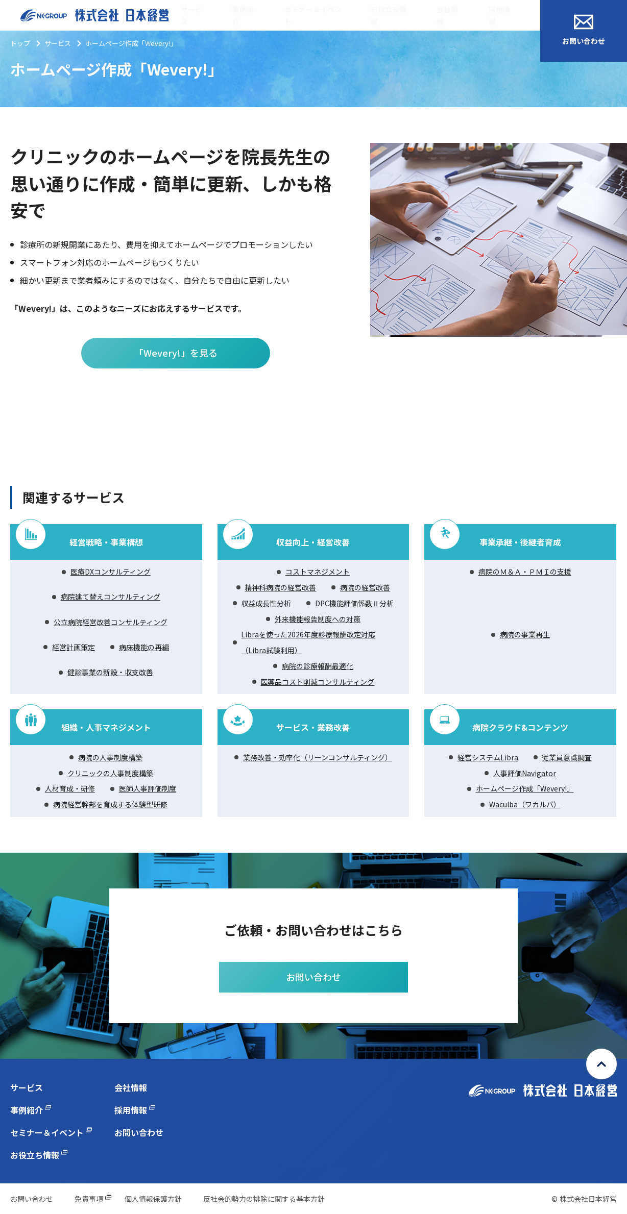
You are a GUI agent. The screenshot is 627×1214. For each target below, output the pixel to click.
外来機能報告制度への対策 (317, 619)
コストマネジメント (317, 571)
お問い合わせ (583, 30)
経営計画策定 (73, 647)
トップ (20, 43)
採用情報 (499, 15)
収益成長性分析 (266, 603)
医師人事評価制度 (147, 788)
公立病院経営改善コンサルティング (110, 622)
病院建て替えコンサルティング (110, 596)
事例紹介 (243, 15)
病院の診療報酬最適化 (317, 666)
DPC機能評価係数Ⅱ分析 (354, 603)
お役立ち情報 (388, 15)
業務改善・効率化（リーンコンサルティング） (317, 757)
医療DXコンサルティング (110, 571)
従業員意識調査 (567, 757)
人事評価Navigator (524, 773)
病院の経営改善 (365, 587)
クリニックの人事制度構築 (110, 773)
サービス (191, 15)
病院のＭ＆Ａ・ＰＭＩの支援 (524, 571)
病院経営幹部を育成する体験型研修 (110, 804)
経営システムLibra (487, 757)
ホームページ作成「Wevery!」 (525, 788)
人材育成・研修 (70, 788)
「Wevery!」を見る (176, 352)
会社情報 (447, 15)
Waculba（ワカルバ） (525, 804)
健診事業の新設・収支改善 (110, 672)
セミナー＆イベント (313, 15)
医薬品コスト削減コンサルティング (317, 682)
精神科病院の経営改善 (280, 587)
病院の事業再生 (525, 634)
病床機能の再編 (144, 647)
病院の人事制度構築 (110, 757)
